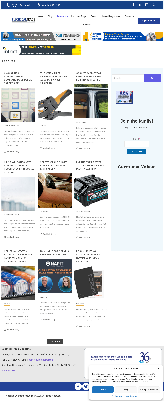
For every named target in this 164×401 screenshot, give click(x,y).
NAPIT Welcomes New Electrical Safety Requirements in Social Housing (19, 167)
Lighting (80, 304)
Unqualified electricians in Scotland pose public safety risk (18, 78)
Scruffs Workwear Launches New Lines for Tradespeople (89, 76)
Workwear (81, 122)
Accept (102, 389)
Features (62, 16)
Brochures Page (78, 16)
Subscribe (86, 24)
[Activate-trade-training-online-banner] (123, 40)
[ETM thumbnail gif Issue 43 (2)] (124, 103)
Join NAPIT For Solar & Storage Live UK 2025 (54, 253)
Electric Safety (11, 215)
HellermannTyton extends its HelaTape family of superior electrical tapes (18, 256)
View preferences (149, 389)
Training (44, 211)
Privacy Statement (131, 396)
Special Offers (83, 211)
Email (27, 5)
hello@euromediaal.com (40, 359)
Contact (129, 16)
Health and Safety (13, 126)
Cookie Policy (117, 396)
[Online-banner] (41, 54)
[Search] (128, 78)
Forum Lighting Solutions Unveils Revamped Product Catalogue (88, 256)
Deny (125, 389)
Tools (43, 126)
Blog (50, 16)
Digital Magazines (111, 16)
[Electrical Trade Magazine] (23, 20)
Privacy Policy (8, 370)
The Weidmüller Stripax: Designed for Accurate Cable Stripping (54, 78)
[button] (158, 368)
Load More (55, 341)
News (40, 16)
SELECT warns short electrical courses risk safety (53, 165)
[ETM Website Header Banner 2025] (41, 40)
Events (94, 16)
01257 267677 (15, 5)
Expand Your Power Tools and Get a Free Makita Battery (90, 165)
